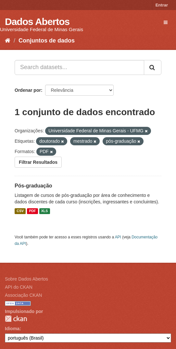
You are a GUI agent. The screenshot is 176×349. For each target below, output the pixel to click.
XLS (44, 211)
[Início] (7, 40)
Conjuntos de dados (47, 40)
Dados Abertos (37, 21)
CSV (20, 211)
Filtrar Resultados (38, 162)
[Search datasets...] (79, 67)
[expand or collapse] (165, 22)
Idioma (12, 328)
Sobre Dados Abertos (26, 279)
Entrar (162, 5)
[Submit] (152, 67)
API (118, 237)
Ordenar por (28, 90)
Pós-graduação (33, 185)
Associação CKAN (23, 295)
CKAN (16, 318)
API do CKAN (18, 287)
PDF (32, 211)
